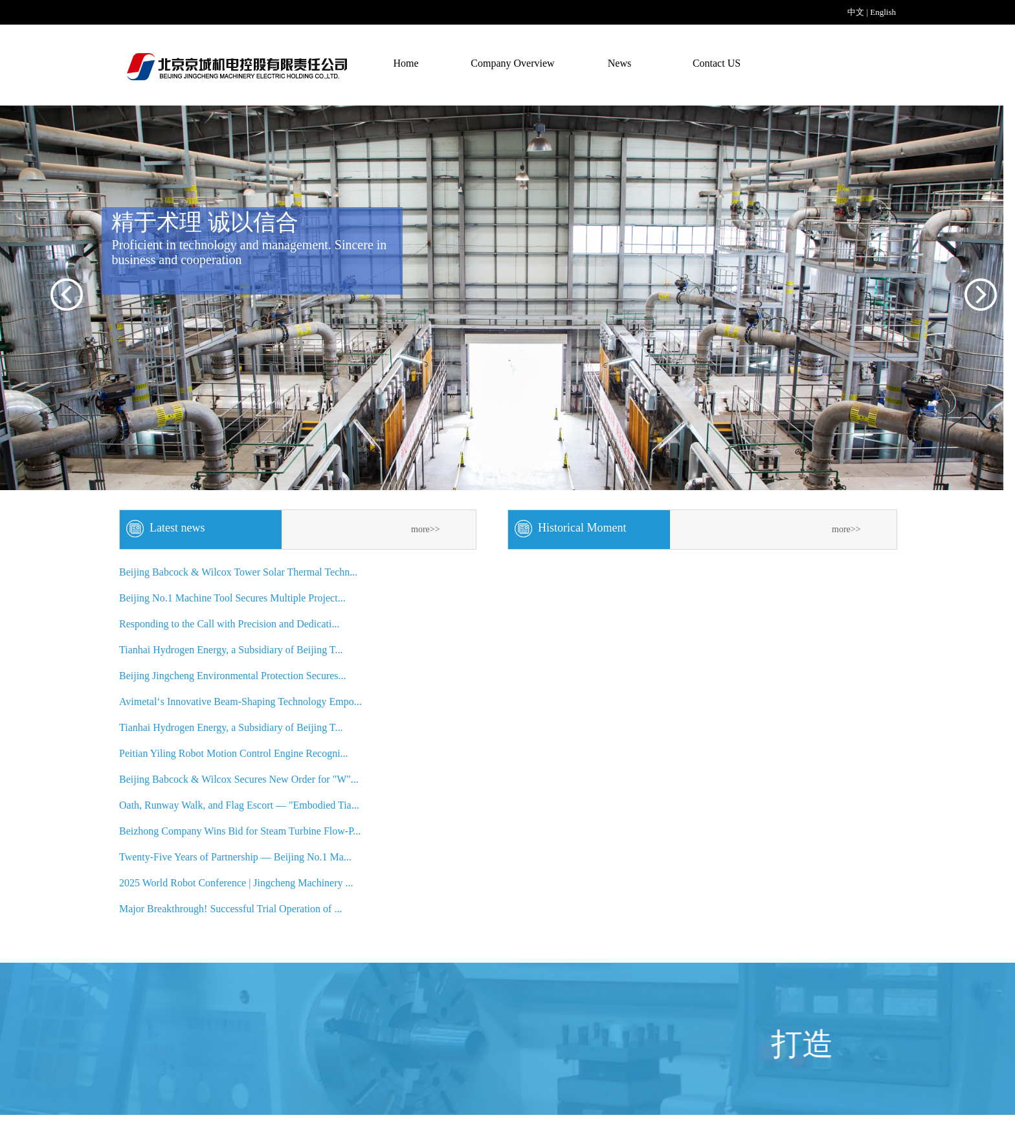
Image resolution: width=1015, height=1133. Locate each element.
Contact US (717, 63)
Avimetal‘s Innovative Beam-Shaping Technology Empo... (240, 701)
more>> (425, 529)
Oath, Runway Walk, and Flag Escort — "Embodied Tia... (239, 805)
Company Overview (512, 63)
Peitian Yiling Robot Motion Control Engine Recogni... (233, 753)
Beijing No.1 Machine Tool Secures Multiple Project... (232, 597)
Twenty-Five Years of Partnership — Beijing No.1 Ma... (235, 856)
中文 (855, 12)
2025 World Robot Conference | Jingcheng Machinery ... (236, 882)
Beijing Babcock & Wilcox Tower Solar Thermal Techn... (238, 572)
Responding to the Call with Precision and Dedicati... (229, 623)
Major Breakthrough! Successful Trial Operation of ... (230, 908)
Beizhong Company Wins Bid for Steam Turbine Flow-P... (240, 830)
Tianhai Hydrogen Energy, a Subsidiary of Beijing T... (230, 649)
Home (405, 63)
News (619, 63)
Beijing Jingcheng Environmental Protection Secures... (232, 675)
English (883, 12)
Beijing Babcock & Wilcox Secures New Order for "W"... (239, 779)
